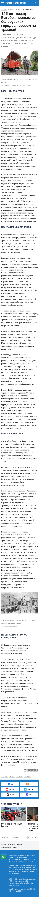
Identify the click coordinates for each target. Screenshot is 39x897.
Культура (30, 837)
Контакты (11, 844)
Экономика (5, 837)
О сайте (4, 844)
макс (29, 794)
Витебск (11, 776)
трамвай (4, 776)
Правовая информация (9, 847)
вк (10, 784)
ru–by (10, 794)
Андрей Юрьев (28, 9)
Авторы (19, 844)
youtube (10, 789)
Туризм (4, 9)
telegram (28, 789)
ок (28, 784)
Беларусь (19, 776)
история (27, 776)
